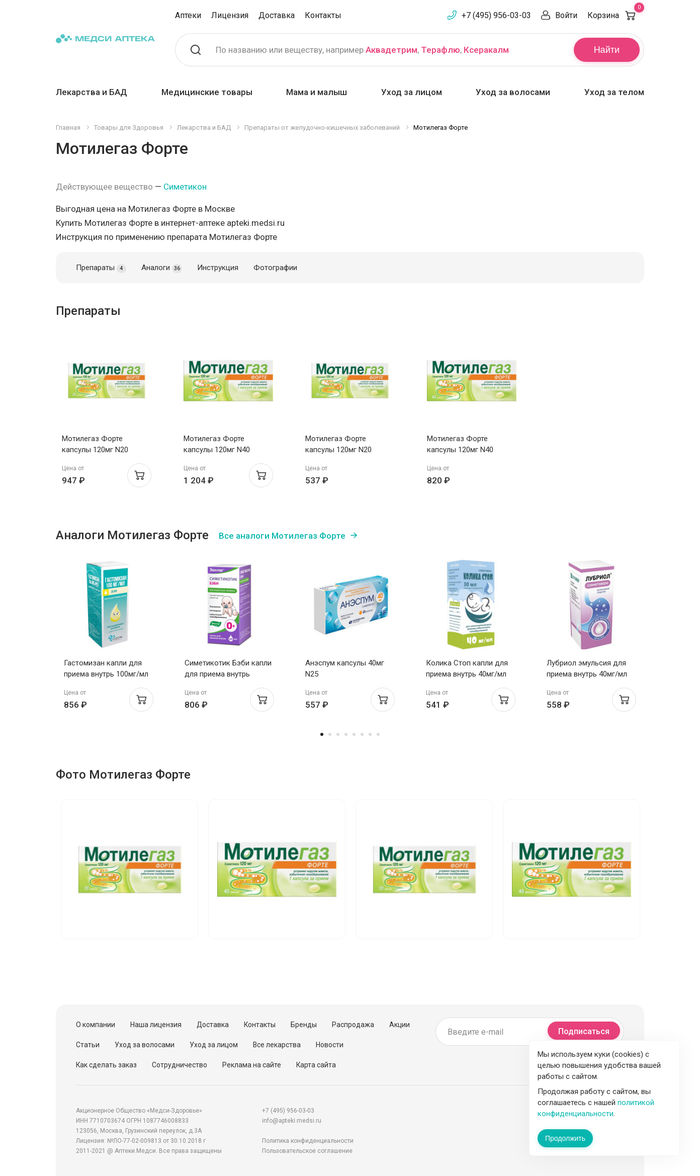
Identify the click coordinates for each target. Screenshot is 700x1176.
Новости (329, 1045)
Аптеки (188, 15)
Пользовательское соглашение (307, 1150)
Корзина (615, 15)
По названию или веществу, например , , (362, 50)
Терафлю (440, 50)
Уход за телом (614, 92)
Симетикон (185, 187)
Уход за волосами (513, 92)
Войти (566, 15)
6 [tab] (362, 734)
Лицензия (229, 15)
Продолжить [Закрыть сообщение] (565, 1138)
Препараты (101, 268)
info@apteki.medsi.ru (291, 1120)
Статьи (88, 1045)
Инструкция (217, 267)
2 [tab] (329, 734)
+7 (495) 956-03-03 (496, 15)
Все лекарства (277, 1045)
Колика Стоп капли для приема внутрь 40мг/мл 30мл (467, 674)
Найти (607, 50)
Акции (399, 1025)
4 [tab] (345, 734)
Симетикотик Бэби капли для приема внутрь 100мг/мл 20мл (228, 674)
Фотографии (275, 267)
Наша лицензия (156, 1025)
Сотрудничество (179, 1065)
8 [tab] (378, 734)
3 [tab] (337, 734)
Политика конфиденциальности (308, 1140)
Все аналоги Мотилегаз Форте (282, 536)
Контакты (323, 15)
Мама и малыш (316, 92)
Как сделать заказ (106, 1065)
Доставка (276, 15)
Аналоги (161, 268)
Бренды (304, 1025)
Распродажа (353, 1025)
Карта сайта (316, 1065)
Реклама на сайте (251, 1065)
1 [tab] (321, 734)
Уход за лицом (411, 92)
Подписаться (583, 1031)
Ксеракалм (486, 50)
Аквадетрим (391, 50)
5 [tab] (354, 734)
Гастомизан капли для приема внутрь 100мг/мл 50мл (106, 674)
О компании (95, 1025)
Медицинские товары (206, 92)
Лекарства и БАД (91, 92)
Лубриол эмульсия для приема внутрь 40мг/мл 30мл (587, 674)
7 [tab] (370, 734)
